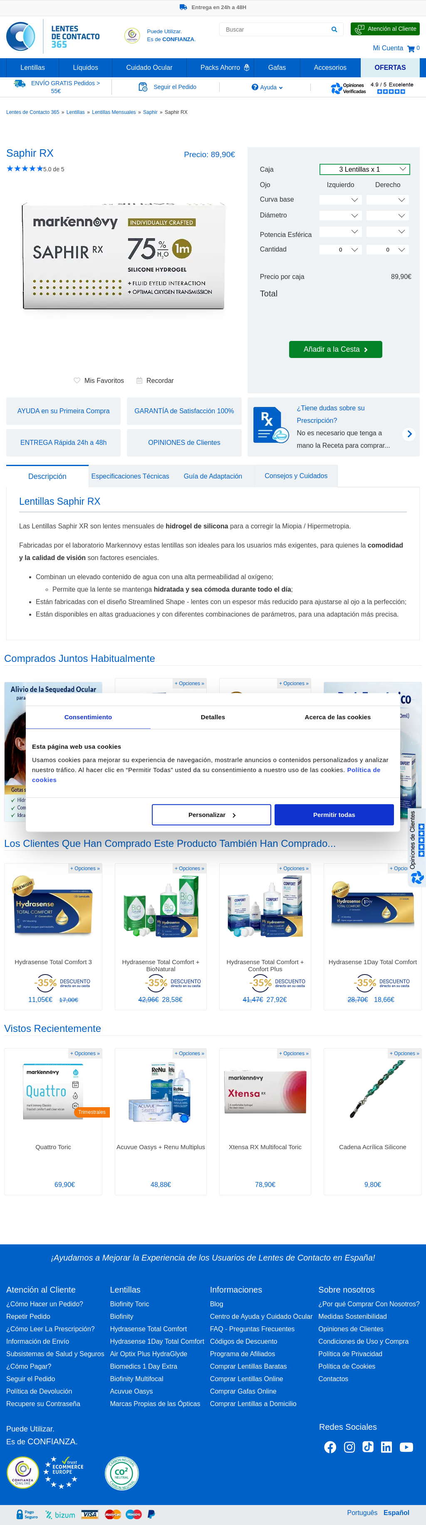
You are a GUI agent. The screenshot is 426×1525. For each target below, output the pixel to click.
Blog (216, 1304)
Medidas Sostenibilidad (352, 1316)
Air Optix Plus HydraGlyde (148, 1353)
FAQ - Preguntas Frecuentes (252, 1329)
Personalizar (211, 814)
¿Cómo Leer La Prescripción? (50, 1329)
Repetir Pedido (28, 1316)
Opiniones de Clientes (351, 1329)
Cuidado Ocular (149, 67)
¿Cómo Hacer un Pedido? (44, 1304)
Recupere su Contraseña (43, 1403)
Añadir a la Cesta (336, 349)
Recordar (155, 380)
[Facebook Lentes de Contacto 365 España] (330, 1448)
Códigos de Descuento (243, 1341)
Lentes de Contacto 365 (32, 112)
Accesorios (330, 67)
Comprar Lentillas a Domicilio (253, 1403)
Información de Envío (37, 1341)
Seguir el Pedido (30, 1378)
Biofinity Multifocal (136, 1378)
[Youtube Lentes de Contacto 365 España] (406, 1448)
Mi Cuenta (388, 48)
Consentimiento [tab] (88, 717)
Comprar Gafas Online (243, 1391)
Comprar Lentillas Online (246, 1378)
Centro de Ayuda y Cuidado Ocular (261, 1316)
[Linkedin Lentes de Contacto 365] (386, 1448)
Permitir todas (334, 814)
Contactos (333, 1378)
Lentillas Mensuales (114, 112)
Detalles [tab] (213, 717)
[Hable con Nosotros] (385, 28)
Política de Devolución (39, 1391)
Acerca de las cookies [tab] (338, 717)
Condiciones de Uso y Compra (363, 1341)
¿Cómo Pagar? (29, 1366)
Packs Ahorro (220, 67)
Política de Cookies (346, 1366)
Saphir (150, 112)
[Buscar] (334, 29)
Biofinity (121, 1316)
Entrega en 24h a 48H (213, 7)
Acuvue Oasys (131, 1391)
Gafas (277, 67)
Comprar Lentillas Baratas (248, 1366)
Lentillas (32, 67)
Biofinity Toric (129, 1304)
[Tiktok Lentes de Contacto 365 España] (368, 1449)
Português (362, 1512)
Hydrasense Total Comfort (148, 1329)
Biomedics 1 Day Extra (143, 1366)
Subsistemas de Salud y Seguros (55, 1353)
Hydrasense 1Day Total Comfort (157, 1341)
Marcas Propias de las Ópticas (155, 1403)
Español (396, 1512)
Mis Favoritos (99, 380)
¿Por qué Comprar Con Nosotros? (369, 1304)
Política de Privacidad (350, 1353)
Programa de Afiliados (242, 1353)
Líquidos (85, 67)
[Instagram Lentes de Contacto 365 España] (349, 1448)
